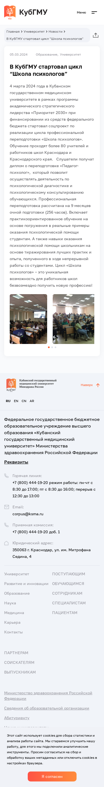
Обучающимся (68, 583)
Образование (17, 593)
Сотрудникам (67, 593)
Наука (10, 602)
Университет (34, 31)
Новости (55, 31)
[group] (28, 319)
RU (8, 401)
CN (24, 401)
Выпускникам (20, 672)
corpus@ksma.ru (27, 513)
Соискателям (19, 662)
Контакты (13, 632)
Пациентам (64, 612)
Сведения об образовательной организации (46, 708)
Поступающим (68, 573)
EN (16, 401)
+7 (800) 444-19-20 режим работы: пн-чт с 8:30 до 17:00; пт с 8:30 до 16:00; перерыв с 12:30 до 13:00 (54, 489)
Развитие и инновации (26, 583)
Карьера (12, 622)
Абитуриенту (16, 717)
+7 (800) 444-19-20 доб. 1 (36, 531)
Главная (13, 31)
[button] (49, 347)
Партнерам (16, 652)
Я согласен (52, 776)
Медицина (14, 612)
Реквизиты (16, 462)
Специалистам (69, 602)
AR (32, 401)
